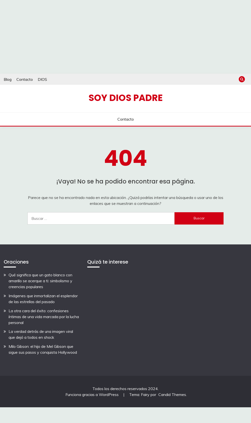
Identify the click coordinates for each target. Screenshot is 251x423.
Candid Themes (172, 394)
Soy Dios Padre (125, 97)
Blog (8, 79)
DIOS (42, 79)
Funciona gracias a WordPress (92, 394)
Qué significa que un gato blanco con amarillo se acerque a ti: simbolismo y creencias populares (40, 280)
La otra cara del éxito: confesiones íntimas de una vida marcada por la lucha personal (44, 316)
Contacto (24, 79)
